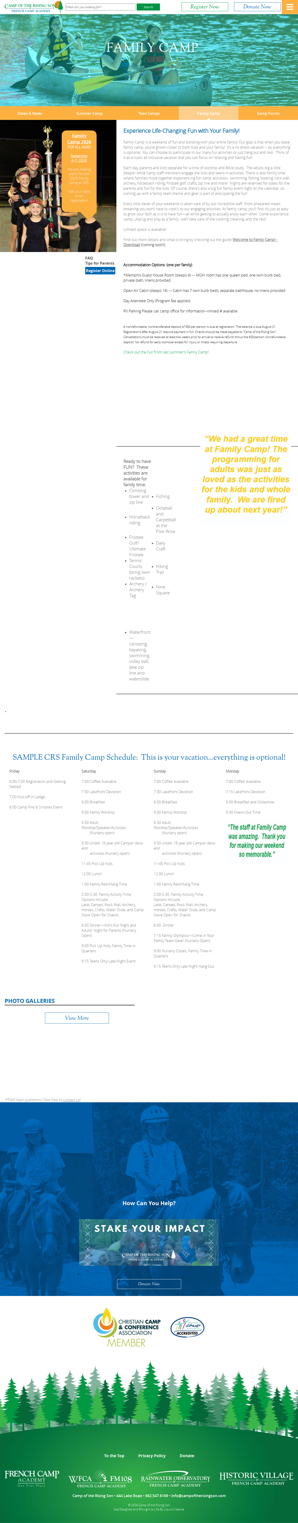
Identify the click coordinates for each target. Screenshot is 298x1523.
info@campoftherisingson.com (198, 1495)
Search (148, 7)
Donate (187, 1455)
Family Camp (208, 113)
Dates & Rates (29, 113)
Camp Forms (268, 113)
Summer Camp (89, 113)
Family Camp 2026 (79, 139)
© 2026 (133, 1505)
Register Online (100, 270)
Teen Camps (149, 113)
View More (77, 1018)
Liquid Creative (174, 1509)
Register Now (204, 7)
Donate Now (257, 7)
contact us (71, 1099)
